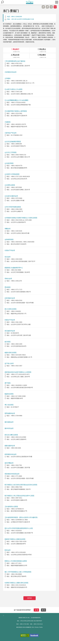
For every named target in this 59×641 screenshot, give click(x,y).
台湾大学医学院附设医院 (13, 207)
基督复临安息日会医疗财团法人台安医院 (18, 372)
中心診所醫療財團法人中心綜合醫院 (16, 100)
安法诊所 (8, 257)
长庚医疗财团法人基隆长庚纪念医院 (16, 583)
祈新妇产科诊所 (10, 320)
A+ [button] (47, 6)
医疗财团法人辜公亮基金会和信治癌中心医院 (19, 495)
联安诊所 (8, 550)
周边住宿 (16, 55)
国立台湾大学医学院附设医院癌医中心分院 (19, 528)
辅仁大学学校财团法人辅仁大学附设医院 (18, 572)
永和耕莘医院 (9, 239)
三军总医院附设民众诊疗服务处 (15, 61)
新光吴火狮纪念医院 (11, 435)
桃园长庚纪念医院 (10, 352)
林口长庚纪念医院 (10, 309)
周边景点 (42, 49)
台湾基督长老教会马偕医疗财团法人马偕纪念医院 (21, 218)
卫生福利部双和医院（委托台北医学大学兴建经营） (22, 517)
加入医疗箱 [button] (55, 6)
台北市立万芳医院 (10, 152)
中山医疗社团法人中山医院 (13, 89)
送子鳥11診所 (9, 363)
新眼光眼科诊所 (10, 446)
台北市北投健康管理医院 (13, 141)
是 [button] (36, 610)
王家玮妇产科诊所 (10, 133)
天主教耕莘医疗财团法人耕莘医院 (16, 111)
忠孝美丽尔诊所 (10, 298)
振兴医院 (8, 342)
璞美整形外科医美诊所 (12, 474)
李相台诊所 (8, 278)
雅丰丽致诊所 (9, 422)
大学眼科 (8, 78)
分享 (51, 6)
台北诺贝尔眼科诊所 (11, 196)
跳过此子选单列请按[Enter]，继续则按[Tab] (39, 6)
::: (3, 615)
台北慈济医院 (9, 163)
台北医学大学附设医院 (12, 174)
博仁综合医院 (9, 405)
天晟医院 (8, 122)
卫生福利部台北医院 (11, 506)
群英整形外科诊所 (10, 454)
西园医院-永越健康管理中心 (14, 268)
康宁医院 (8, 383)
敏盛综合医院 (9, 394)
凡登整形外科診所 (10, 72)
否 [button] (43, 610)
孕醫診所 (8, 228)
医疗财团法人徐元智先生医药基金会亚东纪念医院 (21, 485)
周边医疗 (16, 49)
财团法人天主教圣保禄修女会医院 (16, 561)
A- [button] (43, 6)
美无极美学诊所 (10, 331)
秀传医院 (8, 287)
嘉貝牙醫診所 (9, 463)
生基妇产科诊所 (10, 250)
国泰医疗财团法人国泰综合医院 (15, 539)
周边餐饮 (42, 55)
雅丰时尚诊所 (9, 428)
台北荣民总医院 (10, 185)
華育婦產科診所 (10, 413)
